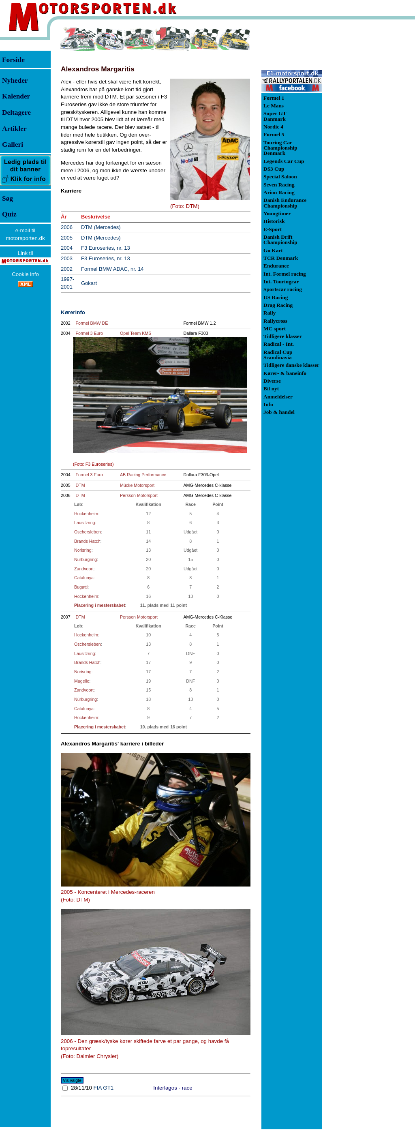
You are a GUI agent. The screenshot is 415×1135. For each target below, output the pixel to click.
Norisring (83, 550)
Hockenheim (86, 513)
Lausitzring (84, 522)
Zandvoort (84, 568)
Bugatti (81, 587)
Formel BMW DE (92, 323)
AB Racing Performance (143, 474)
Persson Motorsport (139, 495)
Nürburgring (85, 559)
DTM (80, 485)
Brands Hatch (87, 541)
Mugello (81, 681)
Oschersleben (87, 531)
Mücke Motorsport (137, 485)
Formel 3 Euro (89, 333)
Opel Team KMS (135, 333)
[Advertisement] (364, 147)
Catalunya (84, 577)
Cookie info (25, 274)
